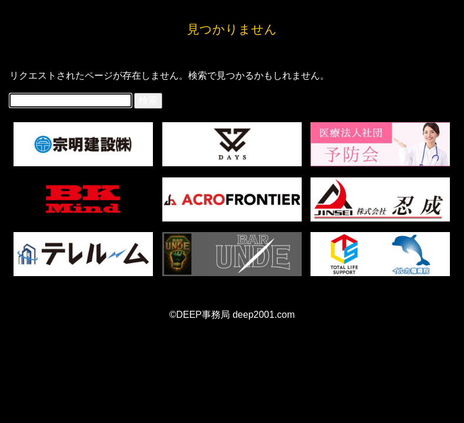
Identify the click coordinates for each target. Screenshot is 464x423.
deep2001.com (263, 315)
